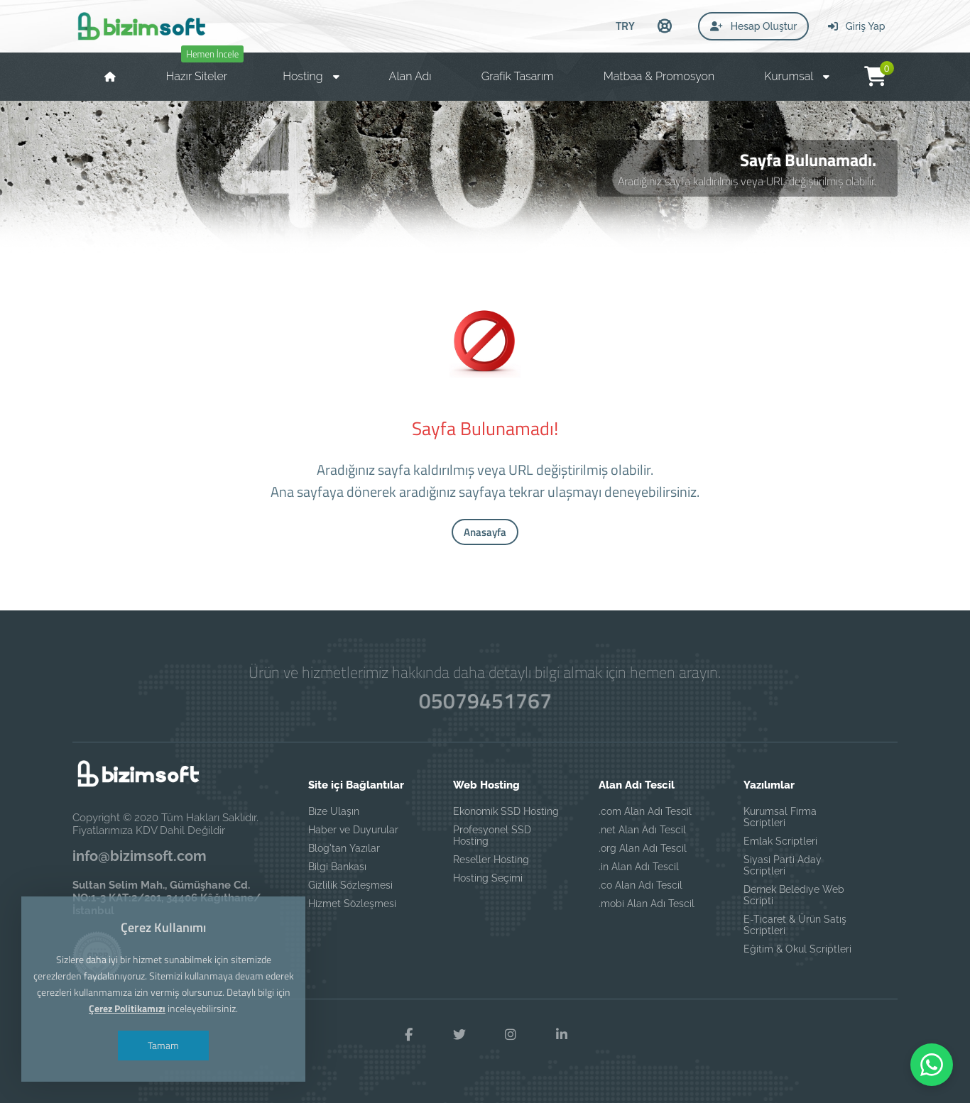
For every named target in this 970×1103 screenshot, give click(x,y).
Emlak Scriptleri (780, 841)
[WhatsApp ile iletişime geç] (931, 1064)
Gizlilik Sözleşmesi (350, 885)
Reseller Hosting (491, 859)
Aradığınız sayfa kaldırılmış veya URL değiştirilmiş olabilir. (747, 181)
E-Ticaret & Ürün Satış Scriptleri (794, 924)
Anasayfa (485, 532)
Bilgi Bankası (337, 866)
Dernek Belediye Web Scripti (793, 895)
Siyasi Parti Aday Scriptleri (782, 865)
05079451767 (484, 701)
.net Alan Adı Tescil (642, 829)
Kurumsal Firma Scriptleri (780, 817)
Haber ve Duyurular (353, 829)
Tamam (163, 1047)
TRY (625, 25)
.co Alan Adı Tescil (640, 885)
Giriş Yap (856, 26)
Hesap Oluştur (753, 26)
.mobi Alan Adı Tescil (646, 903)
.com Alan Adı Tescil (645, 811)
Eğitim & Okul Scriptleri (797, 949)
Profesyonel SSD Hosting (492, 835)
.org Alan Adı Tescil (643, 848)
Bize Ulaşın (333, 811)
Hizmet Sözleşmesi (352, 903)
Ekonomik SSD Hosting (506, 811)
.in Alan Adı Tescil (639, 866)
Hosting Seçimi (488, 878)
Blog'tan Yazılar (344, 848)
